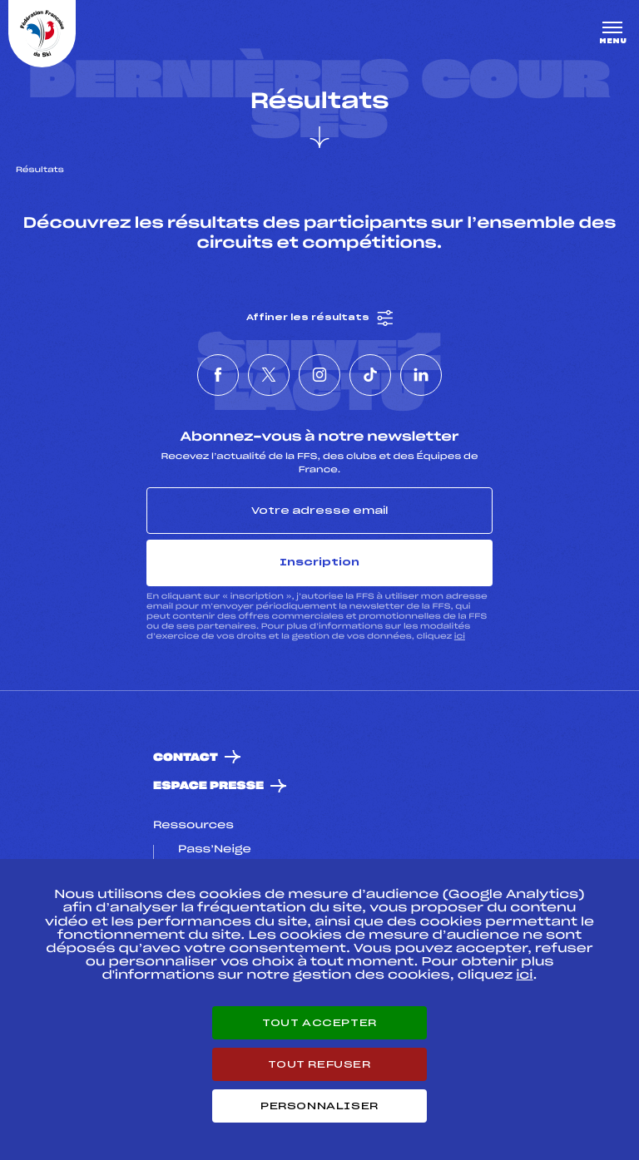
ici (459, 636)
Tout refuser (319, 1064)
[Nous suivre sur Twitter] (269, 375)
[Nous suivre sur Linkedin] (421, 375)
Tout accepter (319, 1023)
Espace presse (208, 786)
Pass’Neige (214, 850)
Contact (185, 758)
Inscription (319, 562)
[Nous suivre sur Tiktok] (370, 375)
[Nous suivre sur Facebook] (218, 375)
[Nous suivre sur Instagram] (319, 375)
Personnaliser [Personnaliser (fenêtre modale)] (319, 1106)
